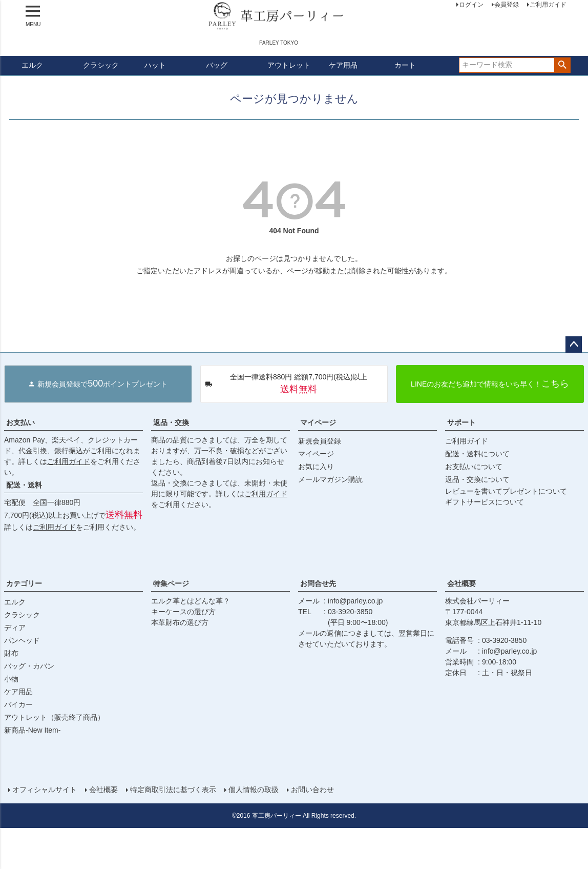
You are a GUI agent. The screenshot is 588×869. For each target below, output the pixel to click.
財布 (11, 653)
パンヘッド (22, 640)
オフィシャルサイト (44, 789)
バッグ (216, 65)
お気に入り (316, 466)
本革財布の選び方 (179, 622)
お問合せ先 (318, 583)
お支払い (20, 422)
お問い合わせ (312, 789)
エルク (32, 65)
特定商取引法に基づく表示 (173, 789)
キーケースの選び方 (183, 612)
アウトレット (288, 65)
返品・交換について (477, 479)
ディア (15, 627)
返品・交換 (171, 422)
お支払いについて (473, 466)
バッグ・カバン (29, 666)
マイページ (318, 422)
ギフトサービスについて (484, 502)
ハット (155, 65)
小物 (11, 679)
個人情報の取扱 (253, 789)
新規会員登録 (319, 441)
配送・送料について (477, 454)
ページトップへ (573, 344)
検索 (562, 65)
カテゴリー (24, 583)
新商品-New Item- (32, 730)
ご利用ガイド (68, 461)
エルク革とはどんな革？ (190, 601)
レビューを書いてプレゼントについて (506, 491)
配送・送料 (24, 485)
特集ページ (171, 583)
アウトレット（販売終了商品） (54, 717)
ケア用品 (343, 65)
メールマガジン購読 (330, 479)
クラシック (101, 65)
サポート (461, 422)
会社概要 (461, 583)
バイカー (18, 704)
